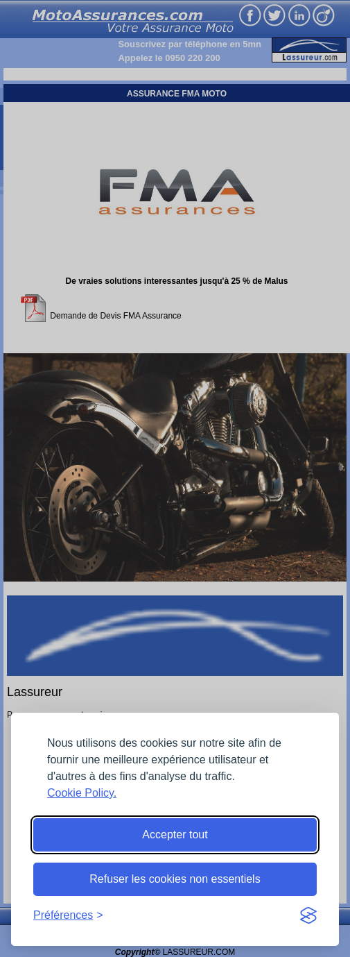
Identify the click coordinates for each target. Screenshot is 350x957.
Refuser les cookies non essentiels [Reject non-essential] (174, 879)
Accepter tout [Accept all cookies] (174, 834)
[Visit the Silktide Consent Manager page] (308, 915)
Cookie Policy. (81, 793)
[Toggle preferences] (68, 915)
